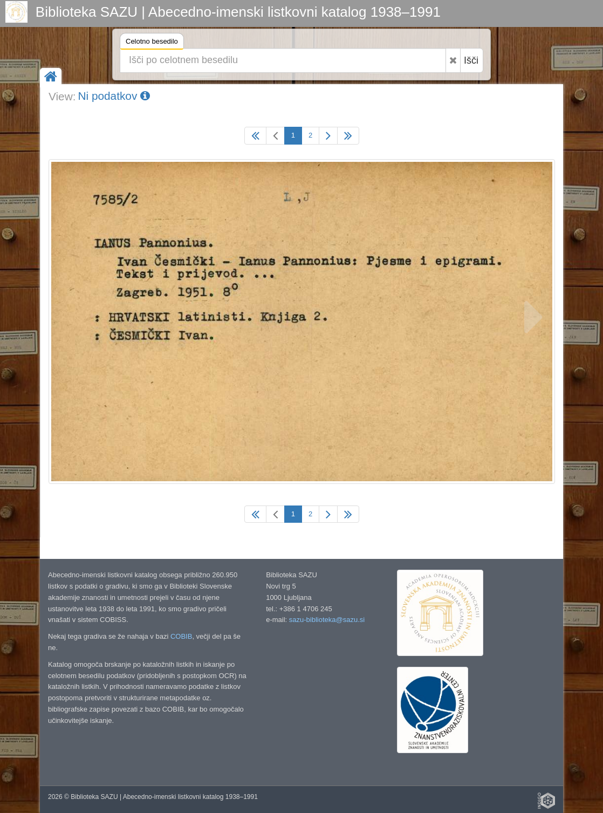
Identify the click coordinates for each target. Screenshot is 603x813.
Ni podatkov (114, 96)
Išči (471, 60)
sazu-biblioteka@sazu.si (327, 620)
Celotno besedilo (151, 43)
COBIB (181, 636)
